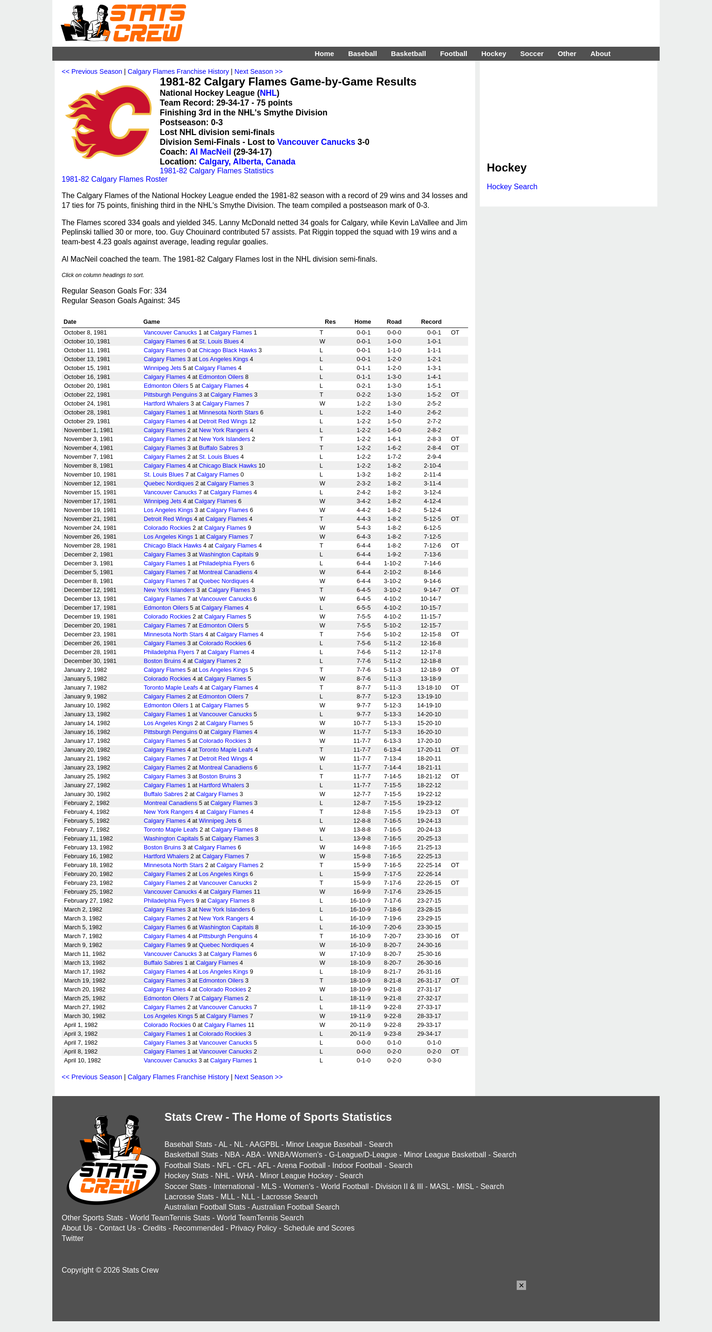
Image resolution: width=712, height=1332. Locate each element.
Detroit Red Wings (223, 421)
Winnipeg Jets (162, 367)
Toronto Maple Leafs (171, 687)
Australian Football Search (296, 1207)
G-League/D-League (363, 1155)
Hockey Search (512, 187)
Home (324, 53)
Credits (154, 1228)
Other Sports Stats (92, 1218)
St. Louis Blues (219, 341)
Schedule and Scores (319, 1228)
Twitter (73, 1238)
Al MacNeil (210, 152)
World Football (344, 1186)
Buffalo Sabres (218, 447)
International (234, 1186)
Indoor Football (357, 1165)
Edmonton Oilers (221, 376)
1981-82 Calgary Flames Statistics (217, 171)
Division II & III (399, 1186)
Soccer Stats (185, 1186)
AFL (264, 1165)
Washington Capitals (226, 554)
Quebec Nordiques (169, 483)
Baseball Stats (188, 1144)
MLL (228, 1197)
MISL (465, 1186)
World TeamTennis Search (260, 1218)
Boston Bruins (162, 660)
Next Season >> (259, 71)
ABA (253, 1155)
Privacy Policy (253, 1228)
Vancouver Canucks (316, 142)
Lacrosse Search (290, 1197)
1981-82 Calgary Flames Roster (115, 179)
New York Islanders (224, 438)
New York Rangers (224, 430)
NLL (248, 1197)
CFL (244, 1165)
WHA (244, 1176)
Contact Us (117, 1228)
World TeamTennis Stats (170, 1218)
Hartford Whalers (166, 403)
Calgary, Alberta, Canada (247, 161)
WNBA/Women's (294, 1155)
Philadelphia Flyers (224, 563)
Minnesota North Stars (228, 412)
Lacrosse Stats (189, 1197)
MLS (269, 1186)
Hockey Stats (186, 1176)
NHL (268, 93)
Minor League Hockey (296, 1176)
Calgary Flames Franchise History (178, 71)
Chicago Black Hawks (228, 350)
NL (238, 1144)
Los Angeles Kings (223, 359)
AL (223, 1144)
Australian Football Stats (204, 1207)
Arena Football (301, 1165)
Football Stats (187, 1165)
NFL (224, 1165)
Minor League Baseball (324, 1144)
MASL (440, 1186)
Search (381, 1144)
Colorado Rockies (167, 527)
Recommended (198, 1228)
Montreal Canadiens (226, 572)
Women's (298, 1186)
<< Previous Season (92, 71)
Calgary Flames (231, 332)
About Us (77, 1228)
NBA (232, 1155)
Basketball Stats (191, 1155)
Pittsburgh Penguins (171, 394)
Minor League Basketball (445, 1155)
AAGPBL (264, 1144)
